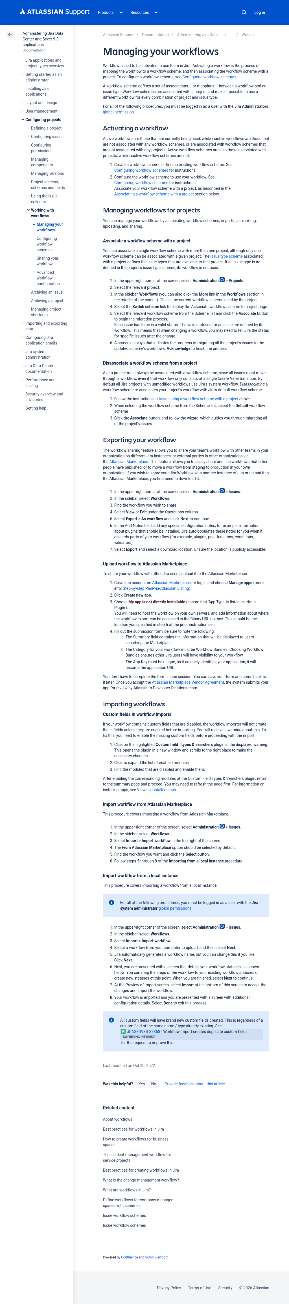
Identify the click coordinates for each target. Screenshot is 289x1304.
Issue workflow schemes (124, 1215)
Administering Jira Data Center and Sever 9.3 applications (43, 39)
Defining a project (46, 128)
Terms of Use (199, 1288)
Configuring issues (47, 136)
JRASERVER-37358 (140, 1031)
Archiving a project (47, 300)
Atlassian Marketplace (129, 461)
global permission (118, 112)
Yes (142, 1084)
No (153, 1084)
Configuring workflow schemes (47, 244)
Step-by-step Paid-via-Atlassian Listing (156, 588)
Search (244, 12)
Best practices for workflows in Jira (133, 1129)
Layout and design (41, 102)
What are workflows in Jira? (127, 1190)
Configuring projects (43, 119)
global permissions (175, 908)
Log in (259, 12)
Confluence (129, 1257)
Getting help (35, 408)
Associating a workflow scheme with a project (154, 194)
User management (41, 111)
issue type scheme (226, 256)
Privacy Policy (169, 1288)
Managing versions (47, 173)
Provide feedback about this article (195, 1084)
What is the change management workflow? (141, 1180)
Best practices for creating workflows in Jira (141, 1170)
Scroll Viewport (156, 1257)
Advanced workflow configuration (48, 278)
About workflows (117, 1119)
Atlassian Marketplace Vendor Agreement (188, 682)
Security (225, 1288)
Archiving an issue (47, 292)
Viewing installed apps (156, 789)
